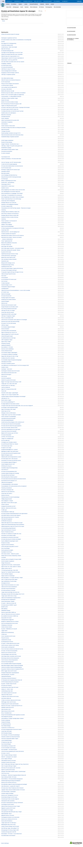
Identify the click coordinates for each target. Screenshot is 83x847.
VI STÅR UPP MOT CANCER (7, 85)
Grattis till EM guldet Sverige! (7, 336)
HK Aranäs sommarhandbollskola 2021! (9, 471)
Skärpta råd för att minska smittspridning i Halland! (11, 555)
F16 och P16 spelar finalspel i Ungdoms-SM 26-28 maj (12, 268)
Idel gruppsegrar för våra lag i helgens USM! (10, 830)
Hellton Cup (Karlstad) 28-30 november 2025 (10, 120)
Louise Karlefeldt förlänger (6, 740)
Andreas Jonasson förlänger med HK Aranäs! (10, 826)
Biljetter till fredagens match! (6, 455)
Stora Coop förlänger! (5, 548)
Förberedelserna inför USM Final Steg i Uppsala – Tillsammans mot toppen (16, 208)
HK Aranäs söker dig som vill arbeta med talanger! (11, 539)
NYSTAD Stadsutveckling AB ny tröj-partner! (10, 681)
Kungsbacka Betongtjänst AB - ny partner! (9, 449)
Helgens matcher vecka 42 (6, 568)
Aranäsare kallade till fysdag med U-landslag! (10, 473)
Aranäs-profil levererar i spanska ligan (8, 255)
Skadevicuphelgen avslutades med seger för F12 (10, 133)
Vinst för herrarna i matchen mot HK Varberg (10, 645)
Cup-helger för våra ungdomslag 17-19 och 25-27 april (12, 52)
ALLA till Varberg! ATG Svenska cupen (8, 279)
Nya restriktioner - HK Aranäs (7, 347)
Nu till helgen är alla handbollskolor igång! (9, 407)
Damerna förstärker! (5, 328)
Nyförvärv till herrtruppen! (6, 374)
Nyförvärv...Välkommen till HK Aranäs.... (9, 508)
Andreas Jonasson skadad (6, 626)
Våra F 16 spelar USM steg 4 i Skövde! (9, 755)
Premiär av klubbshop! (5, 720)
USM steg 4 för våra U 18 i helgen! (8, 310)
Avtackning (3, 209)
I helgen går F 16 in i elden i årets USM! (9, 383)
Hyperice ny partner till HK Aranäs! (8, 769)
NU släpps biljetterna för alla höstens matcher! (10, 403)
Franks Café (3, 390)
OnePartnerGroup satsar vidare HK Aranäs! (9, 687)
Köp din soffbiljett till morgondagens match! (9, 540)
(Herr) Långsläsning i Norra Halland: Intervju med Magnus (12, 197)
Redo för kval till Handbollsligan (7, 226)
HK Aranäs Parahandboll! (6, 434)
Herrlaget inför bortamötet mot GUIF (8, 506)
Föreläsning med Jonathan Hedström (8, 299)
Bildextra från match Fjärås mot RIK (8, 257)
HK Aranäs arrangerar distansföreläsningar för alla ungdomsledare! (14, 513)
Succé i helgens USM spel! (6, 758)
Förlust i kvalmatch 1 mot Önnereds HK (9, 220)
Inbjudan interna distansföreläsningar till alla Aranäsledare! (12, 524)
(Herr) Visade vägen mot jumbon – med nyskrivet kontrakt (12, 248)
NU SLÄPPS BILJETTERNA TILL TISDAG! (9, 444)
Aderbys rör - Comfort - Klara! (7, 689)
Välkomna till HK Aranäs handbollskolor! (9, 586)
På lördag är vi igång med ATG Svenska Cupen (10, 169)
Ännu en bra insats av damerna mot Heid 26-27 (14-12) (12, 648)
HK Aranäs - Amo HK (5, 753)
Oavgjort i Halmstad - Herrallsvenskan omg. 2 (10, 144)
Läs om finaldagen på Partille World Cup (9, 175)
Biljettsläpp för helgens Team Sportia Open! (9, 451)
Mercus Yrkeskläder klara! (6, 712)
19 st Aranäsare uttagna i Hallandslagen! (9, 352)
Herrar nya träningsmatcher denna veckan (9, 623)
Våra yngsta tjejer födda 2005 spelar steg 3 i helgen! (11, 811)
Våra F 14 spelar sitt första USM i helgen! (9, 579)
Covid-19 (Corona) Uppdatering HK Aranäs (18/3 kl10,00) (12, 751)
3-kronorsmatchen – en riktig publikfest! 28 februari (11, 96)
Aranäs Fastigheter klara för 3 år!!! (8, 464)
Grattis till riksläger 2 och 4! (6, 284)
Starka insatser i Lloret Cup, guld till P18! (9, 59)
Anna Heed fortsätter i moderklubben (8, 791)
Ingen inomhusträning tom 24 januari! (8, 530)
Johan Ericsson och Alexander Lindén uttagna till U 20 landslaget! (14, 319)
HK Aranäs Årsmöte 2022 (6, 295)
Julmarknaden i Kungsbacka (6, 122)
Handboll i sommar (5, 187)
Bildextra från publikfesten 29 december (9, 242)
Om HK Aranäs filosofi (5, 81)
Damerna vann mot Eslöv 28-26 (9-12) (8, 782)
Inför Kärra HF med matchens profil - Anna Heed (10, 767)
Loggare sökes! (4, 630)
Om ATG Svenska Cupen (6, 167)
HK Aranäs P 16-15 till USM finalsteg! (8, 323)
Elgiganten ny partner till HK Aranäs (8, 808)
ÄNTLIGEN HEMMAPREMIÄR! (7, 420)
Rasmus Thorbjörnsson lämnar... (7, 531)
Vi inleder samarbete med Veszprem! (8, 233)
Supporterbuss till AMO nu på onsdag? (8, 314)
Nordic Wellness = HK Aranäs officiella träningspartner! (12, 778)
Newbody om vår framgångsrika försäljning (9, 204)
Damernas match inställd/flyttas (7, 348)
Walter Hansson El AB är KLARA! (7, 711)
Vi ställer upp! (4, 509)
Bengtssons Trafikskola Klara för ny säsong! (9, 621)
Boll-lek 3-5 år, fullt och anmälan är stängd (9, 101)
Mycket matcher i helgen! (6, 400)
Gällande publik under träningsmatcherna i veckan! (11, 456)
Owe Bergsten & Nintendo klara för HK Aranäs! (10, 370)
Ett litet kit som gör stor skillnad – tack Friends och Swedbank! (13, 92)
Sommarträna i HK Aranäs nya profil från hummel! (11, 460)
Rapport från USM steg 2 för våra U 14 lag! (9, 356)
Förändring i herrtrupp (5, 343)
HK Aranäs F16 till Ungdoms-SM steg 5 (9, 270)
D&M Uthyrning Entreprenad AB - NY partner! (10, 517)
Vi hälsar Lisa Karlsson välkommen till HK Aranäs (11, 700)
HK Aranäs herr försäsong (6, 685)
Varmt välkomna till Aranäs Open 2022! (9, 372)
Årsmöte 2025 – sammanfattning (7, 182)
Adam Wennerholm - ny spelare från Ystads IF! (10, 786)
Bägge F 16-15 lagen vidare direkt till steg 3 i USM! (11, 381)
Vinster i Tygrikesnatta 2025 (6, 240)
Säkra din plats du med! (6, 709)
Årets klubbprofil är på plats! (6, 716)
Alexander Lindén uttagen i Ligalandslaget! (9, 392)
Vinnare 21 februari (5, 504)
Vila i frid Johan (4, 281)
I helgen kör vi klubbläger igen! (7, 438)
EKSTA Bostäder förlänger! (6, 733)
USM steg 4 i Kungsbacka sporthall (8, 74)
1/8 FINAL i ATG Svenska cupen (7, 436)
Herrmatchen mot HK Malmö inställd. (8, 535)
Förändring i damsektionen (6, 487)
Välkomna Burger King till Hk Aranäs (8, 273)
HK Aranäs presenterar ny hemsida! (8, 590)
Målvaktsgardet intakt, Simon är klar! (8, 824)
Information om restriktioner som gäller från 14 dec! (11, 533)
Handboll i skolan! (4, 367)
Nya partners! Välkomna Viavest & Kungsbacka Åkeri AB (12, 669)
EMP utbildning (4, 608)
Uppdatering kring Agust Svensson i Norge (9, 253)
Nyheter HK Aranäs (5, 100)
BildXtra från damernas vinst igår (7, 90)
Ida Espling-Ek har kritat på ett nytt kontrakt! (9, 537)
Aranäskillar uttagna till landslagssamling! (9, 467)
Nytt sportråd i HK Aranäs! (6, 617)
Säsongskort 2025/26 (5, 171)
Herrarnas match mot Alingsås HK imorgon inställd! (11, 559)
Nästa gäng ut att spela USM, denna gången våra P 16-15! (12, 594)
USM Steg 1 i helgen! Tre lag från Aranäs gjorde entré (11, 145)
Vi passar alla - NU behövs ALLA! (7, 727)
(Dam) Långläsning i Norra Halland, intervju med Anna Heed (13, 189)
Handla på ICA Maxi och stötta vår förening (9, 217)
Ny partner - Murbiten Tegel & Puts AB (8, 683)
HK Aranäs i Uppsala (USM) (6, 206)
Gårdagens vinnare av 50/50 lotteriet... (8, 412)
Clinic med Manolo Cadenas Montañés (8, 259)
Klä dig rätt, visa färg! (5, 542)
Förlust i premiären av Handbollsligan (8, 416)
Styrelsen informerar (5, 495)
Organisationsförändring (6, 676)
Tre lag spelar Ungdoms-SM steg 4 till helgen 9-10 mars (12, 272)
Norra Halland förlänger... (6, 725)
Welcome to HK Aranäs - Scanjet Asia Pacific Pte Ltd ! (11, 705)
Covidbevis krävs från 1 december (8, 358)
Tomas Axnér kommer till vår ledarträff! (8, 431)
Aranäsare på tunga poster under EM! (8, 831)
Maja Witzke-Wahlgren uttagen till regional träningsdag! (12, 665)
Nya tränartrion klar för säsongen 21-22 (9, 480)
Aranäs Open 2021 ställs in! (6, 493)
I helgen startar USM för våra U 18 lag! (8, 595)
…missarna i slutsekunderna (6, 239)
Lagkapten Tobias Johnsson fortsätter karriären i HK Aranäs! (13, 789)
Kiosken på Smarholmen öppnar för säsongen (18, 11)
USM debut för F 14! (5, 398)
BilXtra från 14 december (6, 114)
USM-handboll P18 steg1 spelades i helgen (9, 149)
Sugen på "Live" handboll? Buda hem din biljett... (10, 572)
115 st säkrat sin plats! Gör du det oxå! (8, 692)
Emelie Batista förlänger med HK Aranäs (9, 797)
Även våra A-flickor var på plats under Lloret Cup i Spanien (12, 61)
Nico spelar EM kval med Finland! (7, 475)
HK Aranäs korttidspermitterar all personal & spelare (11, 729)
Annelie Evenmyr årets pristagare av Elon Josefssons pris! (12, 422)
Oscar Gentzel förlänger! (6, 744)
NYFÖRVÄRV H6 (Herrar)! (6, 520)
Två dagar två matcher (5, 131)
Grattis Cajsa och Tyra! (5, 411)
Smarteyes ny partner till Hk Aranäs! (8, 762)
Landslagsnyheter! (5, 288)
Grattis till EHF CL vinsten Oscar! (7, 186)
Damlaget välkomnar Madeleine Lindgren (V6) (10, 211)
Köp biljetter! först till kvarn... (6, 551)
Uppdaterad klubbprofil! (5, 345)
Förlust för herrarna (5, 637)
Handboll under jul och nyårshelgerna (8, 112)
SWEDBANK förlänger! (5, 610)
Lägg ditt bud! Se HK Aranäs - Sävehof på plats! (10, 564)
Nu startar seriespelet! (5, 153)
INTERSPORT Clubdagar (6, 147)
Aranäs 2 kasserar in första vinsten (8, 125)
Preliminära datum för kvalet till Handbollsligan (10, 497)
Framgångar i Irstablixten (6, 63)
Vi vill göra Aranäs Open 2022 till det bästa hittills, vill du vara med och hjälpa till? (17, 405)
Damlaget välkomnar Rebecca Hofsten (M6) (9, 215)
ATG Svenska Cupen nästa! (6, 445)
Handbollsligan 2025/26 (6, 222)
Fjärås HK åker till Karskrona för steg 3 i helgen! (10, 806)
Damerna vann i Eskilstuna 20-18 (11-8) (9, 819)
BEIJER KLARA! (4, 606)
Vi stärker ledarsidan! (5, 283)
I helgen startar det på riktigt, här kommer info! (10, 592)
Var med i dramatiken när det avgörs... (8, 747)
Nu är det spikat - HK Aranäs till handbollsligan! (10, 734)
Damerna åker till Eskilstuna (6, 820)
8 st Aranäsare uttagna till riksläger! (8, 326)
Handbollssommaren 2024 (6, 266)
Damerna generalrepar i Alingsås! (7, 601)
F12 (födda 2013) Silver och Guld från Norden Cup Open (12, 111)
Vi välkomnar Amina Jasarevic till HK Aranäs (10, 696)
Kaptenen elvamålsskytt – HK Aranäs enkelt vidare (11, 158)
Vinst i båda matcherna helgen (7, 78)
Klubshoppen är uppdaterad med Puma (9, 37)
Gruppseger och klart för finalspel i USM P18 (10, 72)
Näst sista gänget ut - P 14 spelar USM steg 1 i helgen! (12, 577)
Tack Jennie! (3, 275)
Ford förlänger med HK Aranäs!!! (7, 804)
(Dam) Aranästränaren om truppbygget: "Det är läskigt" (12, 193)
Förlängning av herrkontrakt (6, 625)
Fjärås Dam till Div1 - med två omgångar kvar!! (10, 231)
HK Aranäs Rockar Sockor (6, 65)
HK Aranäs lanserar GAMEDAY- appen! (9, 605)
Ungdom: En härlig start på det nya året (9, 105)
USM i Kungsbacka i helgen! (6, 339)
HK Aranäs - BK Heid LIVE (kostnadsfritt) (9, 650)
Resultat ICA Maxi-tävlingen (6, 142)
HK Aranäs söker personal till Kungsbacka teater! (10, 453)
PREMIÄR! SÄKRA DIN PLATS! (7, 707)
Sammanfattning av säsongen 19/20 (8, 745)
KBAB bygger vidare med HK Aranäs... (8, 701)
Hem (2, 1)
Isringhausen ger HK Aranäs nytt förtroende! (10, 703)
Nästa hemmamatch (5, 129)
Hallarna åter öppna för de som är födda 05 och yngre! (12, 522)
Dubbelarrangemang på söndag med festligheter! (10, 780)
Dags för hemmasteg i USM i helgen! (8, 409)
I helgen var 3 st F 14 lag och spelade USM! (9, 394)
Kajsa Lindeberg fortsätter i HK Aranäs (8, 776)
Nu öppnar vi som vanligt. (6, 447)
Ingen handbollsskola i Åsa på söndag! (8, 581)
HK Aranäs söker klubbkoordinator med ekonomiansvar (12, 165)
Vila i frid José (4, 376)
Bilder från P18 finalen (5, 48)
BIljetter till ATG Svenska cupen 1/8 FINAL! (9, 433)
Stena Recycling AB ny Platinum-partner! (9, 476)
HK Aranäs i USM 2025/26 (6, 89)
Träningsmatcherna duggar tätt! (7, 619)
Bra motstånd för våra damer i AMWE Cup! (9, 615)
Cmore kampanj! (4, 277)
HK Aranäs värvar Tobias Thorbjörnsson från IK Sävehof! (12, 787)
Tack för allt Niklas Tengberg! (7, 573)
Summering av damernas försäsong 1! (8, 678)
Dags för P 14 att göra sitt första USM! (8, 389)
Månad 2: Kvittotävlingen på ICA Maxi (8, 180)
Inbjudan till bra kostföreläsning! (7, 632)
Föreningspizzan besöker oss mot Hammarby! (10, 817)
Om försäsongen (4, 178)
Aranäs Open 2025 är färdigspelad (8, 200)
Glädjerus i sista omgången (6, 224)
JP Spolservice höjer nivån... (6, 742)
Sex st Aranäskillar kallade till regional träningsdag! (11, 663)
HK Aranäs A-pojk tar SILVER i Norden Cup (9, 109)
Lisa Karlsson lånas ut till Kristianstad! (8, 330)
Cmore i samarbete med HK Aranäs (8, 636)
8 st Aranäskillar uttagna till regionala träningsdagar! (11, 359)
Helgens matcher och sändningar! (7, 575)
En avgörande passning (6, 723)
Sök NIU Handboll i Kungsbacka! (7, 561)
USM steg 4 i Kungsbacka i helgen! (8, 315)
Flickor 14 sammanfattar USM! (7, 317)
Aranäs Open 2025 (5, 230)
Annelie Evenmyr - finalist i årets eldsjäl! (9, 47)
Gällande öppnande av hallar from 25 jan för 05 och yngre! (12, 526)
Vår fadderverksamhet (5, 116)
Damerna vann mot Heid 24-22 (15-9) (8, 652)
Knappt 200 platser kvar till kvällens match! (9, 306)
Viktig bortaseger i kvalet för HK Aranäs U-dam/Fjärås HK (12, 58)
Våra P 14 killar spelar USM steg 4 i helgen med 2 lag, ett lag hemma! (15, 764)
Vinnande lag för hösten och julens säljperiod (10, 798)
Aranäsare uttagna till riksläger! (7, 793)
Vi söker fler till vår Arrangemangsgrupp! (9, 164)
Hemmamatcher (4, 123)
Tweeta (3, 20)
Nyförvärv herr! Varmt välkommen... (8, 491)
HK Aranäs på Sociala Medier (7, 67)
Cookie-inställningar (5, 843)
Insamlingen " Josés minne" (6, 369)
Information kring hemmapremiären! (8, 588)
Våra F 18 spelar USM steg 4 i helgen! (8, 766)
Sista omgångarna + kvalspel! (7, 500)
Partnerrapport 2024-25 (5, 184)
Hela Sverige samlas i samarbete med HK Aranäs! (11, 656)
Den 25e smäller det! (5, 440)
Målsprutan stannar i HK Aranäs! (7, 815)
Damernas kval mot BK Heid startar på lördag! (10, 321)
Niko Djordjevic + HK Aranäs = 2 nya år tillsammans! (11, 833)
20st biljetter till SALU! (5, 583)
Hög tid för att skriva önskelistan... (8, 544)
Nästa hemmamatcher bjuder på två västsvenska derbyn (12, 134)
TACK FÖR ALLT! (4, 469)
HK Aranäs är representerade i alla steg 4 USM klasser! (12, 802)
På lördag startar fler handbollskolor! (8, 599)
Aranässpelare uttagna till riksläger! (8, 286)
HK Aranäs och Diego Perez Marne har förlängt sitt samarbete (13, 127)
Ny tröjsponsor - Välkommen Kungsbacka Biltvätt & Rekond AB (13, 775)
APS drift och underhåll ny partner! (8, 363)
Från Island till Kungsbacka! (6, 519)
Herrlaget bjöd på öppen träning (7, 264)
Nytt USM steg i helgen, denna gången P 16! (10, 828)
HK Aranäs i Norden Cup (6, 244)
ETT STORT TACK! (5, 292)
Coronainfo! (3, 557)
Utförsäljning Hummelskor (6, 361)
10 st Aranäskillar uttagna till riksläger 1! (9, 462)
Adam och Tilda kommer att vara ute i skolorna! (10, 614)
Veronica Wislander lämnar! (6, 350)
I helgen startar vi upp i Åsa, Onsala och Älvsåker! (11, 414)
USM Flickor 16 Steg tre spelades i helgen (9, 98)
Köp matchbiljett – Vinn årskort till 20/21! (9, 749)
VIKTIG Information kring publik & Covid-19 (9, 546)
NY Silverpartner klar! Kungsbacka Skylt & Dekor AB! (11, 680)
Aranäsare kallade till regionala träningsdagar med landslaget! (13, 396)
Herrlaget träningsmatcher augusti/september (10, 672)
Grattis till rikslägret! (5, 301)
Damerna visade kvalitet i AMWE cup (8, 612)
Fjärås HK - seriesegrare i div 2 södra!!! (9, 756)
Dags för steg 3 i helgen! (6, 341)
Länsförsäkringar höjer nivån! (7, 691)
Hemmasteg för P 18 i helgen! (7, 809)
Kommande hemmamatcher (6, 151)
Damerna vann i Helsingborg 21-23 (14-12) (9, 795)
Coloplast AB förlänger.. (6, 722)
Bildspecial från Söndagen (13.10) (8, 262)
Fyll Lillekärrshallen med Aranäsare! (8, 835)
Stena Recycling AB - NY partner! (7, 674)
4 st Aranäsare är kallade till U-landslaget (9, 354)
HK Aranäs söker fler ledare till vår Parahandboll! (10, 423)
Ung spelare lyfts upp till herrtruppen (8, 418)
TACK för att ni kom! (5, 773)
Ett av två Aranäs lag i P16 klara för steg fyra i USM (11, 103)
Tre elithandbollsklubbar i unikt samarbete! (9, 484)
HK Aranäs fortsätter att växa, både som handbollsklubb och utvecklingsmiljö (16, 39)
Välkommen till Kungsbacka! (6, 482)
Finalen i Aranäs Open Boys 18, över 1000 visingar (11, 198)
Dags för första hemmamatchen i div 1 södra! (10, 584)
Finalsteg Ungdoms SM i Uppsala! (8, 297)
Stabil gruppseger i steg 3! (6, 813)
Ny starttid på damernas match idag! (8, 337)
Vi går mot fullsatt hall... (5, 387)
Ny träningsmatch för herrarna (7, 641)
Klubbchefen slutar (5, 261)
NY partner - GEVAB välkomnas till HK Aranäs (10, 643)
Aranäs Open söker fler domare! (7, 312)
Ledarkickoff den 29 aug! (6, 639)
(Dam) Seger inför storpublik (6, 246)
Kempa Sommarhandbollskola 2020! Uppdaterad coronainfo (13, 714)
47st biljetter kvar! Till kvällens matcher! (9, 442)
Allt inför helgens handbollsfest (7, 140)
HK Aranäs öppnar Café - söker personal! (9, 458)
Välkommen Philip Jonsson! (6, 694)
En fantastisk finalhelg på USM (7, 50)
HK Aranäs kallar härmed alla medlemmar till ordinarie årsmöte (13, 478)
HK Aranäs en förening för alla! (7, 489)
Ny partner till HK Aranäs (6, 251)
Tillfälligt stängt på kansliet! (6, 498)
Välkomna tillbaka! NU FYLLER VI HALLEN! (10, 334)
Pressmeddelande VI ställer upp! (7, 511)
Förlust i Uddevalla (5, 118)
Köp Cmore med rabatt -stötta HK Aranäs (9, 427)
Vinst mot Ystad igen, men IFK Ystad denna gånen (11, 162)
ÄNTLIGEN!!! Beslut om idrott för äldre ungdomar (10, 515)
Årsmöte (3, 41)
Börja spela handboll (5, 173)
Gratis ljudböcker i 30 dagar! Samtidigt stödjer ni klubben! (12, 718)
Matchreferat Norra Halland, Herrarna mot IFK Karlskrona (12, 235)
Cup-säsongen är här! (5, 156)
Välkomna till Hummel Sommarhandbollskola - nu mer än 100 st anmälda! (15, 290)
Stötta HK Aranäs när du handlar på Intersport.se (10, 79)
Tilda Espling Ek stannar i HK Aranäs (8, 760)
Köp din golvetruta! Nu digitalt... (7, 550)
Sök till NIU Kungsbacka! (6, 378)
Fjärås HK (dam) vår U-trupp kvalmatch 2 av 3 (10, 56)
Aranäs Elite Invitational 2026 (7, 45)
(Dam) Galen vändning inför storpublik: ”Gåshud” (10, 250)
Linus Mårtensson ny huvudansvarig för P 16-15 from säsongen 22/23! (15, 365)
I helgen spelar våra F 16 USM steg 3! (8, 822)
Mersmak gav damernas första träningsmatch (10, 658)
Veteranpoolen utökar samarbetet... (8, 800)
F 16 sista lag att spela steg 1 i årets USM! (9, 570)
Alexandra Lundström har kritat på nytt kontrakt (10, 736)
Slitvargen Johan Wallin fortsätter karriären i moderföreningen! (13, 771)
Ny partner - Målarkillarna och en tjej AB (9, 628)
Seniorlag (9, 1)
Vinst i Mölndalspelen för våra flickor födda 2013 (10, 191)
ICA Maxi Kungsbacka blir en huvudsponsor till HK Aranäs (12, 228)
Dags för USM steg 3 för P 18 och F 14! (9, 332)
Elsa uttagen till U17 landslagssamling (8, 43)
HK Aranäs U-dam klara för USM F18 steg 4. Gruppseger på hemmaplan (15, 107)
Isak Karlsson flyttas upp (6, 698)
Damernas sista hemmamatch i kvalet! (8, 305)
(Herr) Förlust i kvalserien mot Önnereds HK (10, 213)
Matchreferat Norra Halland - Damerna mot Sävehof (11, 237)
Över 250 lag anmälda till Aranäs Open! (9, 308)
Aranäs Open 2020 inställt (6, 731)
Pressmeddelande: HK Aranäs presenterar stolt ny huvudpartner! (14, 486)
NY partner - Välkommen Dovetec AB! (8, 603)
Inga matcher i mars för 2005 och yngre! (9, 502)
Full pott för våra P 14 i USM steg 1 (8, 385)
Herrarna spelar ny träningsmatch (7, 647)
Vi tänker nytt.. (4, 634)
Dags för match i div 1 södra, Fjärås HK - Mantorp (11, 566)
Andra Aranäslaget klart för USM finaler (9, 70)
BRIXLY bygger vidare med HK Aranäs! (9, 670)
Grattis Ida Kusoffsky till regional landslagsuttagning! (11, 667)
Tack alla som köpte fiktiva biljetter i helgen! (9, 738)
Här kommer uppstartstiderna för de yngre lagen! (10, 429)
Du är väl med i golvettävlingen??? (8, 401)
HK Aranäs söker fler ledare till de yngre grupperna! (11, 425)
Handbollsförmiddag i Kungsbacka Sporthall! (10, 136)
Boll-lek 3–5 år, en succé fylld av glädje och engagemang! (12, 94)
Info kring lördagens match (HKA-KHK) (8, 654)
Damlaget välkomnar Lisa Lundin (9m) (8, 202)
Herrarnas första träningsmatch (7, 661)
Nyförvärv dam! (4, 303)
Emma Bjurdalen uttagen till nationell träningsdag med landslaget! (14, 784)
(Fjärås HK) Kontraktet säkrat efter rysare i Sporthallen (12, 54)
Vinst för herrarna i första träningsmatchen (9, 659)
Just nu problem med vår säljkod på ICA (9, 87)
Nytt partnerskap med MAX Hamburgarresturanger (11, 176)
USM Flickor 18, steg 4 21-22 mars (8, 69)
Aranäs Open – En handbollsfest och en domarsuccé (11, 195)
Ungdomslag (17, 1)
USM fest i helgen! (5, 325)
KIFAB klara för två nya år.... (6, 465)
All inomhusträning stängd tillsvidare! (8, 528)
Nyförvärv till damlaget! (5, 294)
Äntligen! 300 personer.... (6, 562)
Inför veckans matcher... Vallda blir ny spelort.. (10, 553)
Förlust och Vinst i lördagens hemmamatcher (10, 83)
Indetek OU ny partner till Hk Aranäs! (8, 380)
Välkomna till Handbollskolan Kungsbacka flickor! (10, 597)
